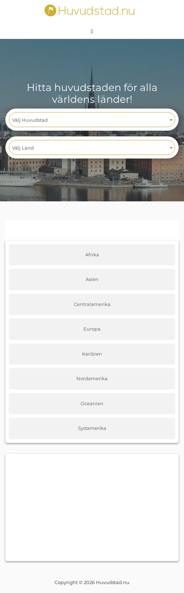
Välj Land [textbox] (23, 148)
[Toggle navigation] (92, 30)
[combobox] (92, 119)
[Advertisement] (92, 507)
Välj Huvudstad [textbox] (30, 120)
